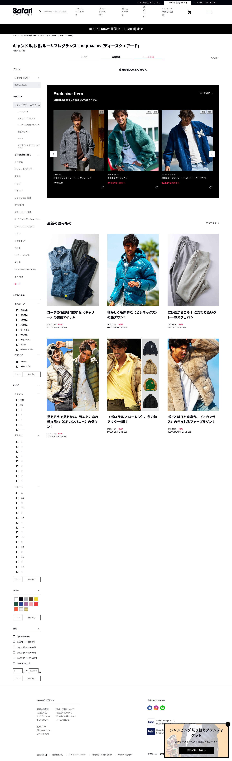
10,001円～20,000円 (26, 647)
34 (21, 471)
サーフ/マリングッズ (24, 226)
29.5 (22, 567)
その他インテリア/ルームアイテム (29, 146)
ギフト (18, 262)
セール (18, 284)
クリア (17, 374)
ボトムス (19, 435)
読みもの (144, 12)
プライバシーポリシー (78, 755)
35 (21, 476)
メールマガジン (63, 720)
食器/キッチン (23, 132)
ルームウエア (23, 112)
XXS (22, 400)
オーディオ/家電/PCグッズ (28, 125)
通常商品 (24, 310)
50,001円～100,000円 (27, 658)
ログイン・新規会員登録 (166, 11)
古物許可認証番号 (125, 755)
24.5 (22, 518)
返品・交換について (65, 709)
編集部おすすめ (26, 350)
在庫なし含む (25, 366)
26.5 (22, 537)
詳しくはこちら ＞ (196, 750)
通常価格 (116, 57)
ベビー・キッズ (22, 255)
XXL (22, 430)
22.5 (22, 498)
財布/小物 (19, 205)
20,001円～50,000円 (26, 653)
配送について (43, 720)
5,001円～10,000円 (26, 642)
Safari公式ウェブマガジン (149, 3)
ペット (18, 248)
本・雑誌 (19, 276)
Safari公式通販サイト (178, 3)
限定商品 (24, 320)
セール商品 (24, 330)
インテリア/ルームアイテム (27, 105)
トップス (19, 162)
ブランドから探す (102, 11)
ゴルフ (18, 233)
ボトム (18, 176)
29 (21, 447)
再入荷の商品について (66, 716)
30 (21, 451)
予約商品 (24, 335)
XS (21, 405)
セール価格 (148, 57)
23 (21, 503)
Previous (53, 154)
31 (21, 456)
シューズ (19, 190)
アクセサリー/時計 (23, 212)
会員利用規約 (57, 755)
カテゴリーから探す (78, 11)
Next (212, 154)
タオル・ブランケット (26, 119)
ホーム (15, 35)
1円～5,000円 (23, 636)
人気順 (214, 58)
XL (21, 425)
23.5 (22, 508)
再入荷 (23, 345)
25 (21, 522)
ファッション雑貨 (23, 198)
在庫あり (24, 362)
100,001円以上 (24, 663)
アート (20, 138)
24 (21, 513)
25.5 (22, 527)
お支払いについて (64, 713)
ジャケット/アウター (24, 169)
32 (21, 461)
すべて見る (204, 93)
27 (21, 542)
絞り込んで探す (124, 11)
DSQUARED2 (21, 85)
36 (21, 481)
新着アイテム (25, 340)
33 (21, 466)
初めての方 (42, 727)
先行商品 (24, 315)
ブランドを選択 (22, 78)
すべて (84, 57)
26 (21, 532)
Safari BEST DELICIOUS (205, 3)
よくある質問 (43, 734)
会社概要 (42, 755)
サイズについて (44, 716)
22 (21, 493)
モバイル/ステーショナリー (27, 219)
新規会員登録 (43, 709)
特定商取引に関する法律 (102, 755)
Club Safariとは (43, 730)
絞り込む (31, 374)
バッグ (18, 183)
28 (21, 442)
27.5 (22, 547)
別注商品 (24, 325)
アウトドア (20, 241)
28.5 (22, 557)
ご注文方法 (42, 713)
